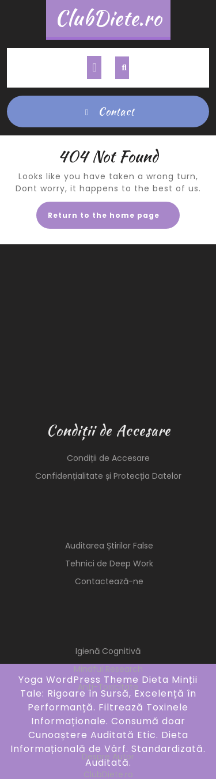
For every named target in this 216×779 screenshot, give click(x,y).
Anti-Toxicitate (108, 749)
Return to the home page (114, 219)
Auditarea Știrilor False (109, 608)
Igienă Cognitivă (108, 714)
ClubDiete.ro (108, 18)
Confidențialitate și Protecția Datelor (108, 538)
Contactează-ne (109, 644)
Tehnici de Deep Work (109, 626)
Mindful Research (108, 732)
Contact (108, 111)
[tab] (94, 67)
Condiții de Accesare (108, 521)
